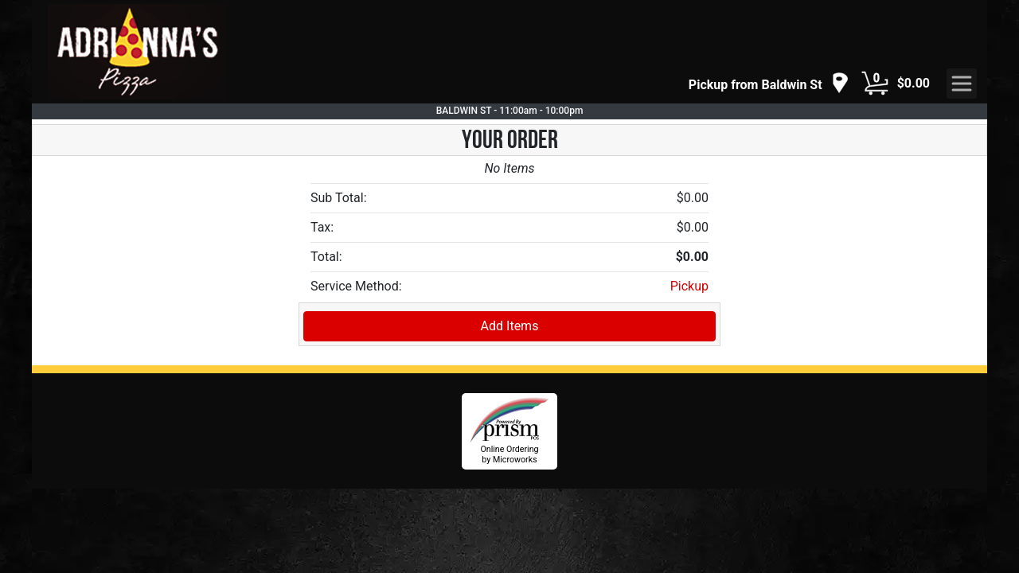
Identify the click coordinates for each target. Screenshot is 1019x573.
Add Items (510, 325)
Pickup (689, 286)
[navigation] (769, 84)
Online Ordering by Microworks (509, 454)
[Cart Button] (875, 83)
